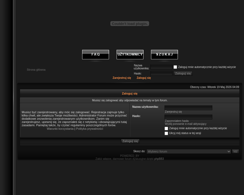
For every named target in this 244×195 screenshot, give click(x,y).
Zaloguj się (144, 77)
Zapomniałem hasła (176, 120)
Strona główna (36, 69)
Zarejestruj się (122, 77)
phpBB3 (159, 158)
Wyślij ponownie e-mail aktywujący (185, 123)
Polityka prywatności (89, 128)
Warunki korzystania (60, 128)
